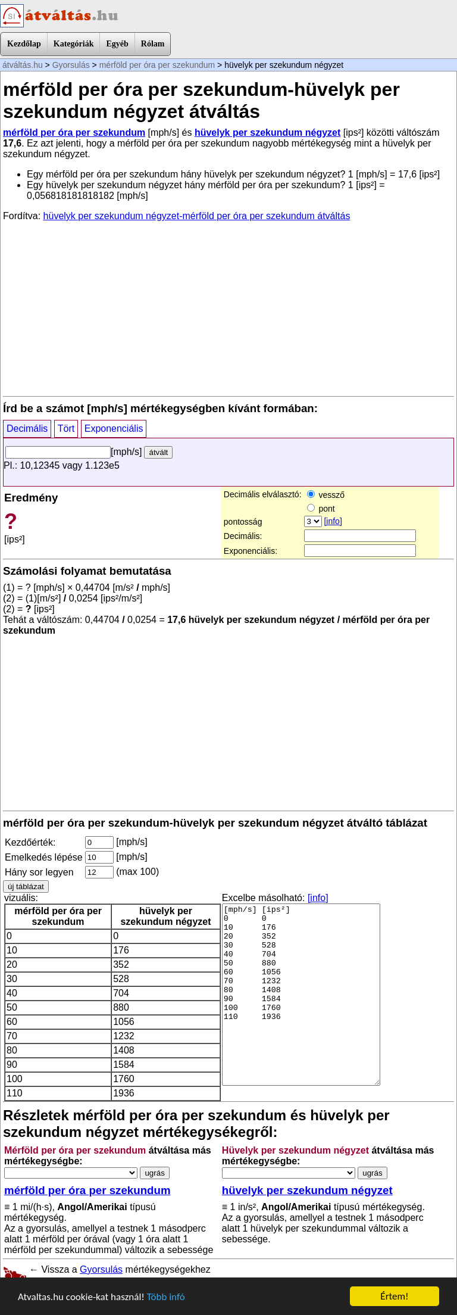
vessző (326, 495)
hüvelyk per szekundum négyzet (267, 132)
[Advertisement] (228, 308)
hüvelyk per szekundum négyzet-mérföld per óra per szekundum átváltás (196, 216)
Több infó (166, 1297)
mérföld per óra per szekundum (157, 65)
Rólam (153, 43)
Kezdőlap (24, 43)
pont (321, 508)
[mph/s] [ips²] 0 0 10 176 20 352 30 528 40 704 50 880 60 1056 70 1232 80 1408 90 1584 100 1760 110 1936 (301, 994)
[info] (333, 521)
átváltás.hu (22, 65)
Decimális (27, 428)
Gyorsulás (71, 65)
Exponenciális (113, 428)
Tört (66, 428)
